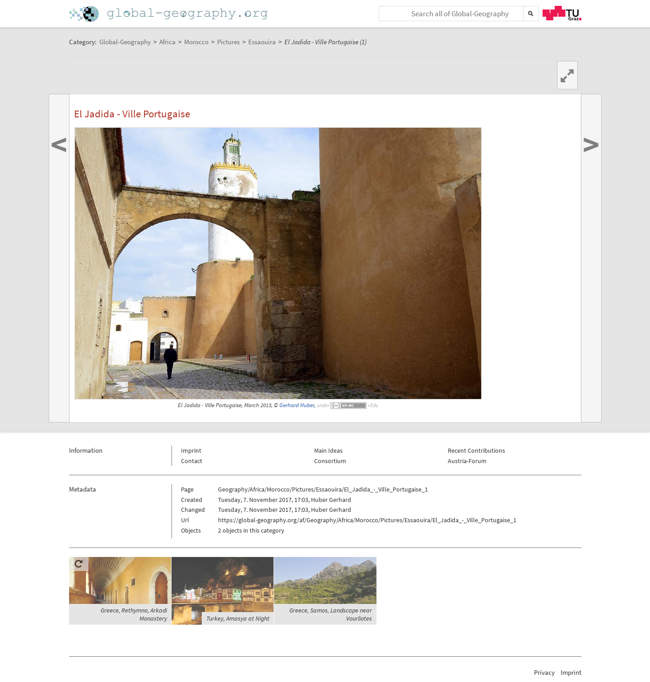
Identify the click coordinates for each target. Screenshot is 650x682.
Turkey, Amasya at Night (237, 618)
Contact (191, 461)
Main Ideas (328, 450)
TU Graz (562, 13)
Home (169, 14)
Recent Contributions (476, 450)
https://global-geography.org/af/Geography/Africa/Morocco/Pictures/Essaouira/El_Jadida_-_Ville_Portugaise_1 (367, 520)
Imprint (191, 450)
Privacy (544, 672)
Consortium (330, 461)
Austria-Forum (467, 461)
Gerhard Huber (296, 405)
